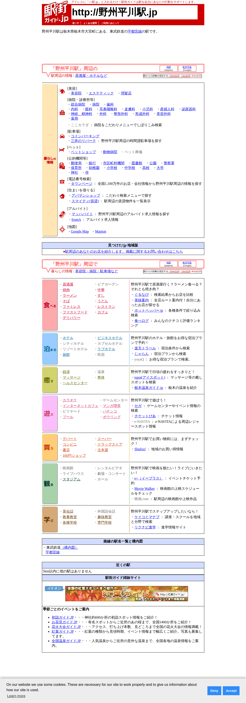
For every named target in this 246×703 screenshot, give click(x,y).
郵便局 (76, 163)
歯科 (110, 104)
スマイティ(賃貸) (85, 201)
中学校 (129, 168)
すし (101, 295)
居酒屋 (68, 284)
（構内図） (70, 547)
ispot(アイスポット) (149, 377)
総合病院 (78, 104)
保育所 (76, 168)
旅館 (66, 355)
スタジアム (72, 479)
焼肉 (66, 290)
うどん (102, 301)
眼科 (88, 109)
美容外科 (164, 114)
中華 (101, 290)
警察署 (169, 163)
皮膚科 (129, 109)
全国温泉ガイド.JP (66, 641)
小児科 (147, 109)
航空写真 (187, 67)
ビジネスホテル (109, 338)
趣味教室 (104, 517)
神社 (74, 172)
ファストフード (75, 312)
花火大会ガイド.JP (66, 627)
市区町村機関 (113, 163)
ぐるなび (141, 294)
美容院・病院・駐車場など (96, 271)
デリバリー (72, 318)
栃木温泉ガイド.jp (148, 388)
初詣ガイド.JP (63, 617)
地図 (168, 67)
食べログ (141, 321)
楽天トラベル (145, 348)
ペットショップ (83, 152)
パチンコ (110, 411)
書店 (66, 450)
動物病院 (110, 152)
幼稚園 (94, 168)
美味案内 (141, 300)
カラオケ (70, 400)
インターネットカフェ (80, 406)
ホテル (68, 338)
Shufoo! (140, 449)
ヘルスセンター (75, 383)
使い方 (75, 23)
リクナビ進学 (145, 527)
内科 (74, 109)
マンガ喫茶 (112, 406)
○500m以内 (174, 76)
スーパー (104, 439)
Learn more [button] (16, 696)
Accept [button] (231, 691)
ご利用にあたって (110, 23)
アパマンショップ (86, 195)
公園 (153, 163)
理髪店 (126, 93)
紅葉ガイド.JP (63, 631)
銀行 (92, 163)
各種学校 (70, 522)
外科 (103, 114)
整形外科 (121, 114)
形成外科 (142, 114)
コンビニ (70, 444)
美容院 (76, 93)
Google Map (80, 231)
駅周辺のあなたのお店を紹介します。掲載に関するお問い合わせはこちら (124, 251)
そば (66, 301)
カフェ (102, 312)
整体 (101, 377)
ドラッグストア (109, 444)
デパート (70, 439)
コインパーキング (85, 136)
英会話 (68, 511)
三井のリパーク (83, 141)
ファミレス (72, 307)
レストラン (106, 307)
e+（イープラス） (148, 478)
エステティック (101, 93)
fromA (76, 219)
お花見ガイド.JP (64, 622)
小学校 (112, 168)
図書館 (137, 163)
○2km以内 (185, 76)
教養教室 (70, 517)
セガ (138, 406)
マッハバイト (82, 214)
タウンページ (81, 184)
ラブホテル (106, 349)
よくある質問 (90, 23)
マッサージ (72, 377)
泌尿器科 (189, 109)
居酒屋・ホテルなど (91, 75)
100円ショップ (74, 455)
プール (68, 417)
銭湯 (66, 372)
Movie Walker (144, 488)
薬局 (74, 118)
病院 (95, 104)
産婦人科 (167, 109)
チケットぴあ (145, 416)
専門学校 (104, 522)
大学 (160, 168)
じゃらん (141, 354)
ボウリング (112, 417)
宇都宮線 (135, 31)
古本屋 (102, 450)
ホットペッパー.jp (148, 310)
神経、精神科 (81, 114)
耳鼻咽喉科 (108, 109)
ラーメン (70, 295)
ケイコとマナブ (146, 517)
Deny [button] (214, 691)
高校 (145, 168)
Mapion (100, 231)
